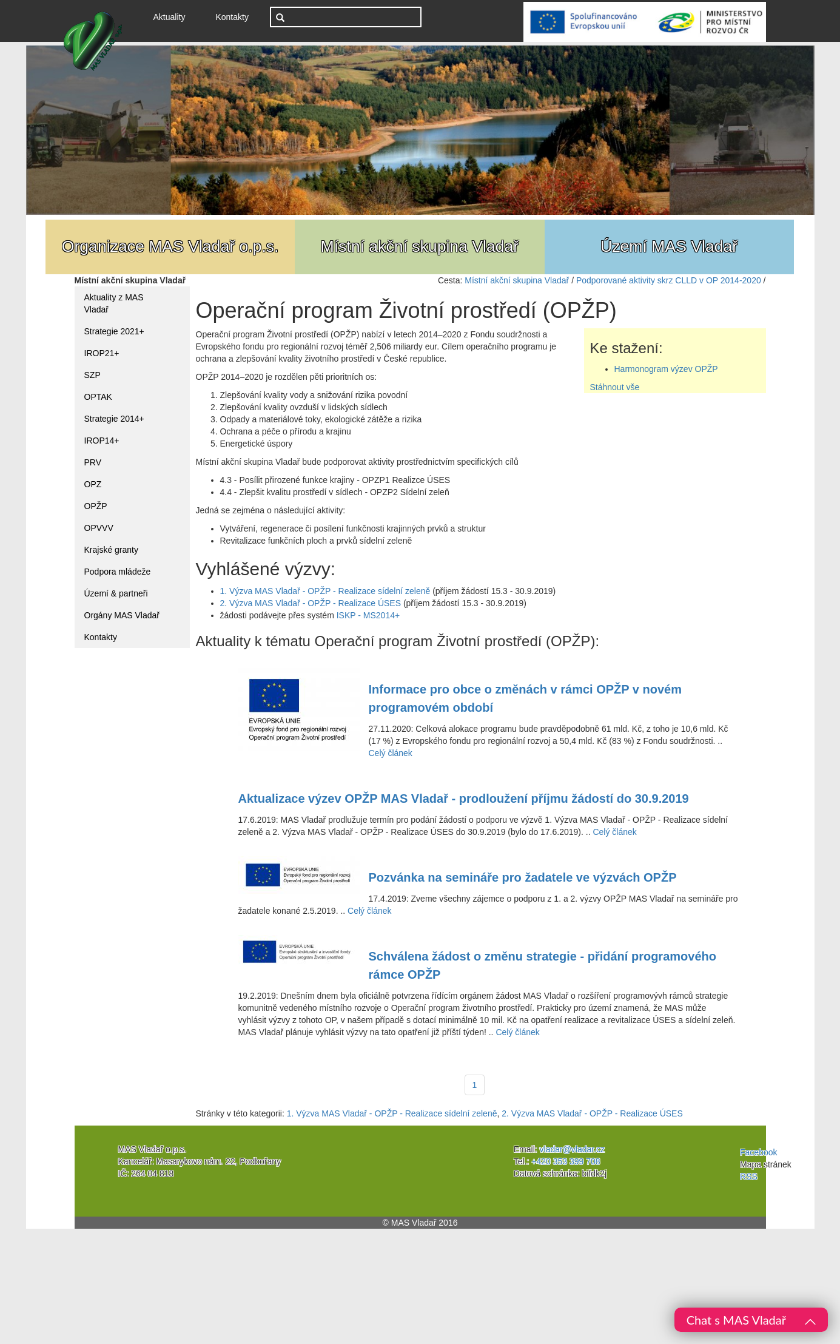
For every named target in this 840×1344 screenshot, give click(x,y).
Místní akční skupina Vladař (517, 280)
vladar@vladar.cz (572, 1149)
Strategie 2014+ (114, 419)
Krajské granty (111, 550)
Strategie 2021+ (114, 331)
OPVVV (98, 528)
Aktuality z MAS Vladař (114, 303)
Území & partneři (116, 593)
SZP (92, 375)
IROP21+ (101, 353)
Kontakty (231, 17)
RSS (749, 1176)
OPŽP (95, 506)
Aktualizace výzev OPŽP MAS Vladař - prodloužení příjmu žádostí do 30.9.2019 (463, 798)
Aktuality (174, 16)
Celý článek (390, 753)
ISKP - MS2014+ (368, 615)
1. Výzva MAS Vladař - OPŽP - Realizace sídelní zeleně (325, 591)
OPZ (93, 484)
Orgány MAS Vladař (122, 615)
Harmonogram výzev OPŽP (666, 369)
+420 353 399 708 (565, 1161)
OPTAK (98, 397)
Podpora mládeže (117, 571)
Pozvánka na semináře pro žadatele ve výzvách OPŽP (523, 877)
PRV (93, 462)
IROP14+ (101, 440)
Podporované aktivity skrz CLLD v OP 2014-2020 (668, 280)
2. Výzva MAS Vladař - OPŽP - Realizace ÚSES (311, 603)
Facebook (758, 1152)
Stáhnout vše (615, 387)
